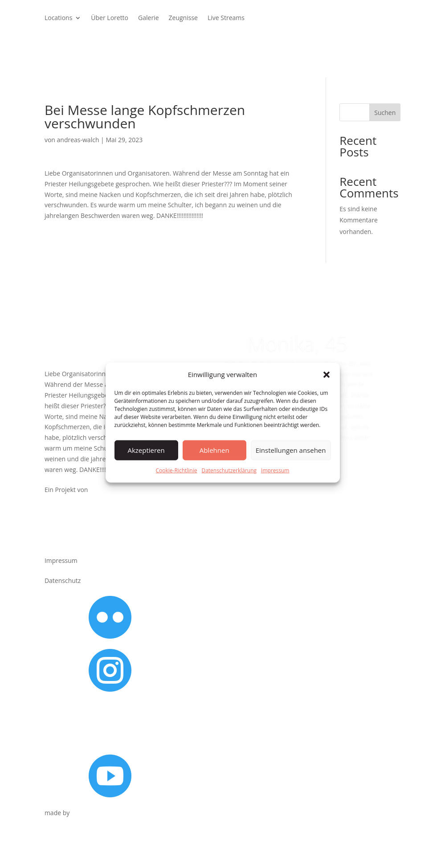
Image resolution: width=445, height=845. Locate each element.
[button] (326, 374)
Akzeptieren (145, 450)
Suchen (385, 112)
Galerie (148, 18)
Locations (58, 18)
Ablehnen (214, 450)
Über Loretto (109, 18)
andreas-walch (78, 139)
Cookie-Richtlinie (176, 470)
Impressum (275, 470)
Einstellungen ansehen (291, 450)
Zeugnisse (183, 18)
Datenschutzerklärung (229, 470)
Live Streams (226, 18)
